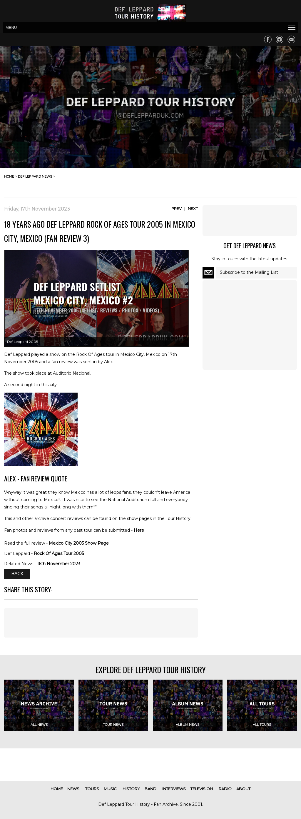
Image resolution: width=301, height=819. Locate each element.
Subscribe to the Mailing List (249, 272)
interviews (174, 788)
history (131, 788)
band (150, 788)
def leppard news (35, 176)
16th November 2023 (58, 563)
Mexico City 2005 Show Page (79, 543)
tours (92, 788)
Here (139, 530)
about (243, 788)
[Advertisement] (250, 181)
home (9, 176)
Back (17, 574)
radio (225, 788)
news (73, 788)
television (201, 788)
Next (193, 208)
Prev (176, 208)
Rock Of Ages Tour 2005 (59, 553)
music (110, 788)
